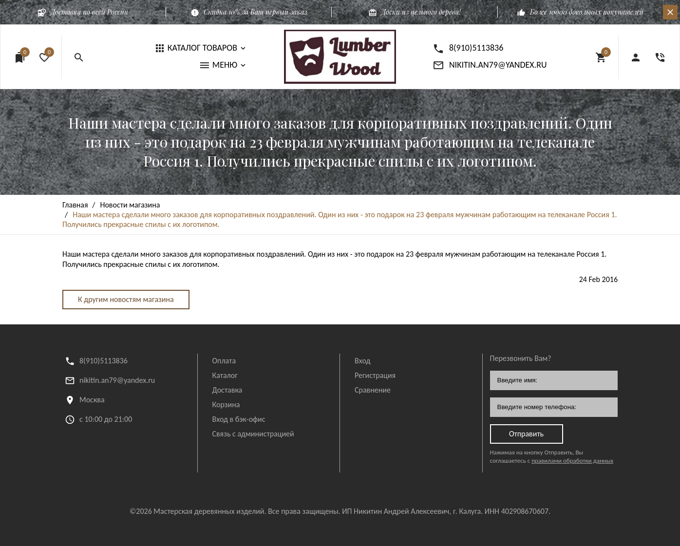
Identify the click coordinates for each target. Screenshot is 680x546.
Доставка (227, 390)
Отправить (526, 433)
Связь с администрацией (253, 433)
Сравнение (373, 390)
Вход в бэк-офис (238, 419)
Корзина (226, 404)
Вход (362, 360)
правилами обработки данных (572, 460)
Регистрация (375, 375)
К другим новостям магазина (126, 299)
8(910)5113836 (103, 360)
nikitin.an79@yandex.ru (117, 380)
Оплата (224, 360)
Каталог (225, 375)
